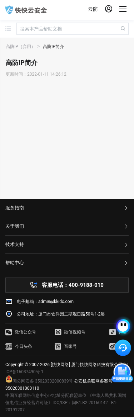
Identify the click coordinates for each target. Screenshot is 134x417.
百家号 (66, 346)
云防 (93, 9)
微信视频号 (70, 332)
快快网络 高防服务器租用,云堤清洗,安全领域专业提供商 (26, 10)
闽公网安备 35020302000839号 (39, 381)
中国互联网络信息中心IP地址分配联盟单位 (45, 395)
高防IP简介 (53, 46)
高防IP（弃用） (20, 46)
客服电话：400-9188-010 (73, 285)
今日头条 (18, 346)
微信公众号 (20, 332)
